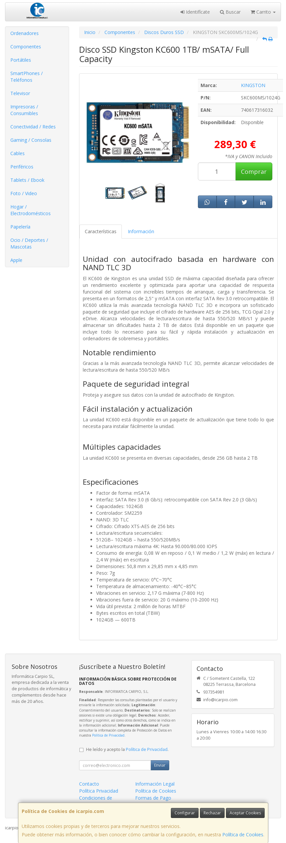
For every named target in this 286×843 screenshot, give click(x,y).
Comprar (254, 171)
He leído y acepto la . (127, 749)
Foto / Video (23, 193)
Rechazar (212, 813)
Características (100, 231)
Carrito (263, 12)
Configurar (185, 813)
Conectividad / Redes (33, 126)
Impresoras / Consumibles (24, 109)
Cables (17, 153)
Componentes (25, 46)
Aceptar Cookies (245, 813)
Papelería (20, 227)
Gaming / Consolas (30, 140)
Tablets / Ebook (27, 180)
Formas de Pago (153, 798)
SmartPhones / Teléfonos (26, 76)
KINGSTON (253, 85)
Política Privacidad (98, 791)
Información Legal (155, 784)
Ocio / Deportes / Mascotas (29, 243)
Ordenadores (24, 33)
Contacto (89, 784)
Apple (16, 260)
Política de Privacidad (108, 735)
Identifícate (195, 12)
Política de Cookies (242, 834)
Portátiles (20, 60)
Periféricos (21, 166)
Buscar (230, 12)
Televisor (20, 93)
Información (141, 231)
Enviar (160, 765)
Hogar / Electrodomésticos (30, 210)
